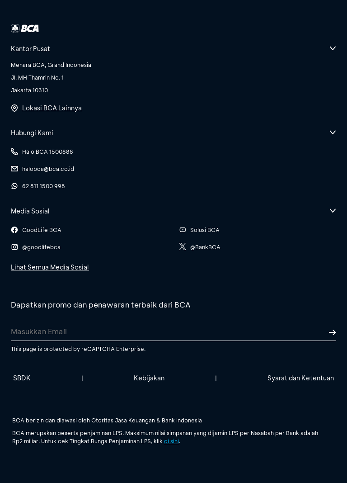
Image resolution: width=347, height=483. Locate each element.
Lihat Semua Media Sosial (50, 267)
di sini (171, 441)
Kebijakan (149, 378)
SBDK (22, 378)
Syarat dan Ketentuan (300, 378)
